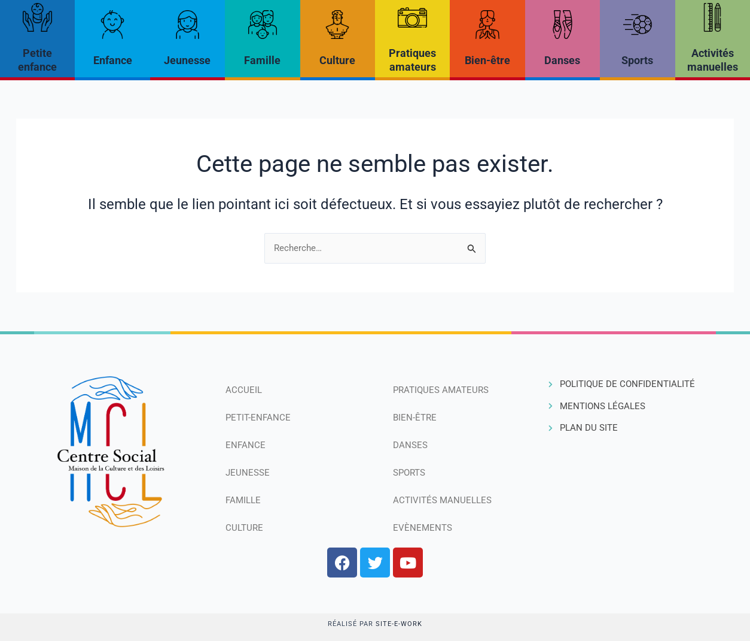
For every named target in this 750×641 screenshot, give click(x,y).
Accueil (243, 390)
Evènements (422, 527)
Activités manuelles (442, 500)
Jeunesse (187, 60)
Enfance (112, 60)
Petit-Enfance (258, 417)
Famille (262, 60)
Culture (337, 60)
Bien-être (487, 60)
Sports (637, 60)
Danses (562, 60)
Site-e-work (399, 624)
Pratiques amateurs (441, 390)
